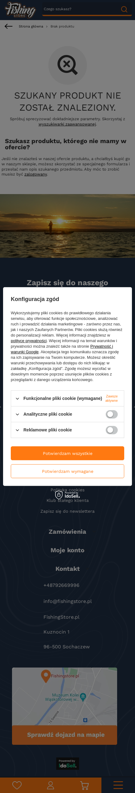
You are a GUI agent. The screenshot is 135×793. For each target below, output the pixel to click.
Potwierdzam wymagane (67, 471)
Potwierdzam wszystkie (67, 453)
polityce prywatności (29, 340)
